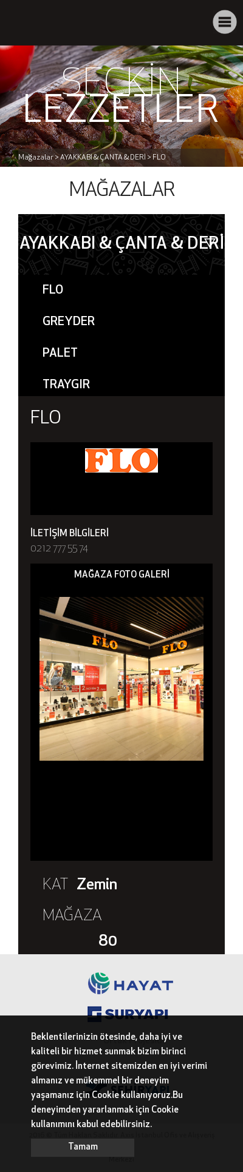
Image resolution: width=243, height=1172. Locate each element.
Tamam (83, 1147)
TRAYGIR (66, 385)
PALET (60, 354)
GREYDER (69, 322)
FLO (53, 291)
